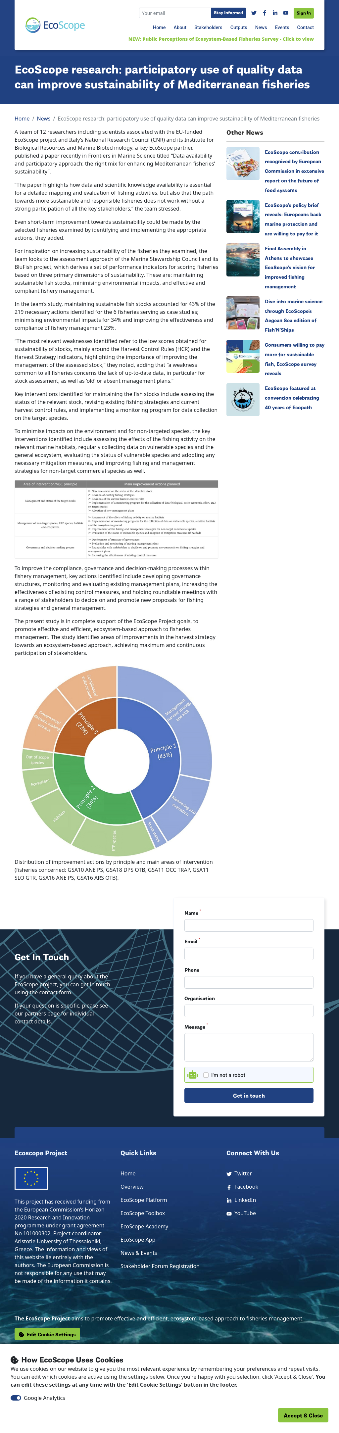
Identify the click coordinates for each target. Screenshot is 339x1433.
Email (192, 941)
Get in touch (249, 1095)
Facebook (242, 1186)
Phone (191, 969)
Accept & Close (303, 1415)
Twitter (239, 1173)
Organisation (199, 998)
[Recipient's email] (175, 13)
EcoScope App (138, 1239)
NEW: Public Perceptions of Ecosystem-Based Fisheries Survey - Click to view (221, 39)
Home (159, 27)
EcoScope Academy (144, 1226)
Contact (305, 27)
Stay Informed (228, 12)
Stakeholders (208, 27)
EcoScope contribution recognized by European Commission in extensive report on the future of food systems (294, 171)
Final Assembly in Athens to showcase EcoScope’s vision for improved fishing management (290, 267)
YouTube (241, 1213)
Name (192, 912)
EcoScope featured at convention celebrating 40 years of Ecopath (292, 397)
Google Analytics (44, 1398)
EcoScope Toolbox (143, 1213)
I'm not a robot (228, 1075)
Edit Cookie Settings (47, 1334)
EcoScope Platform (144, 1200)
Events (282, 27)
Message (196, 1026)
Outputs (238, 27)
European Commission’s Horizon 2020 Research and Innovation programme (60, 1217)
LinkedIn (241, 1200)
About (180, 27)
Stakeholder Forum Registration (160, 1266)
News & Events (139, 1253)
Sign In (304, 12)
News (261, 27)
